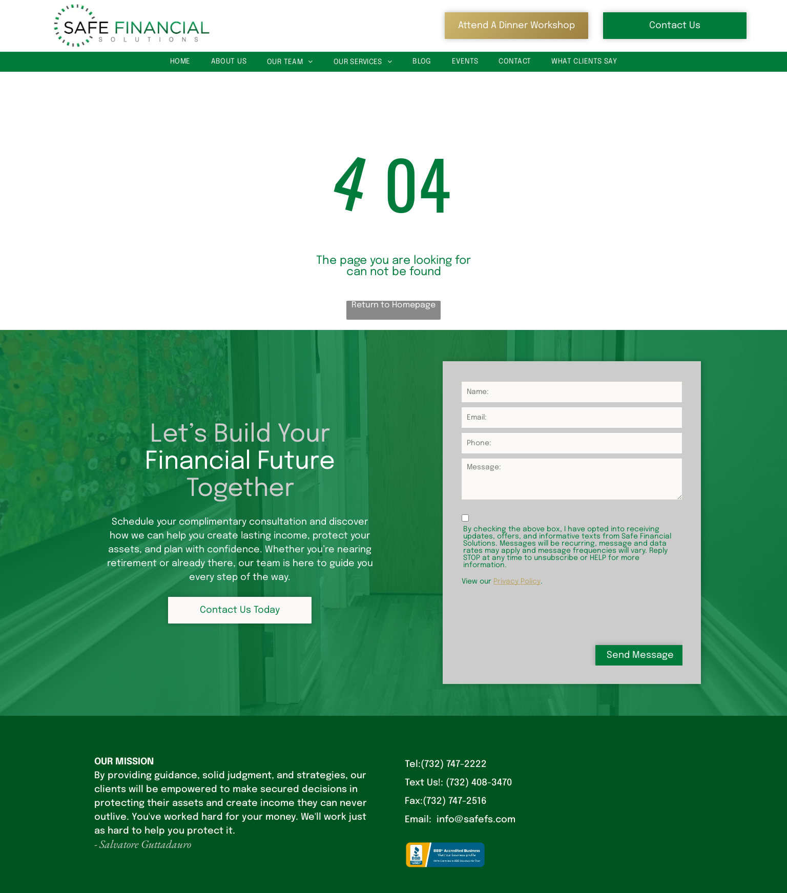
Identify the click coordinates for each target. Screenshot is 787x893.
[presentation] (539, 614)
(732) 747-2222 (454, 764)
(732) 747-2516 (455, 801)
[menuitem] (180, 62)
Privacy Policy (517, 581)
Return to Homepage (393, 305)
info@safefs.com (476, 819)
